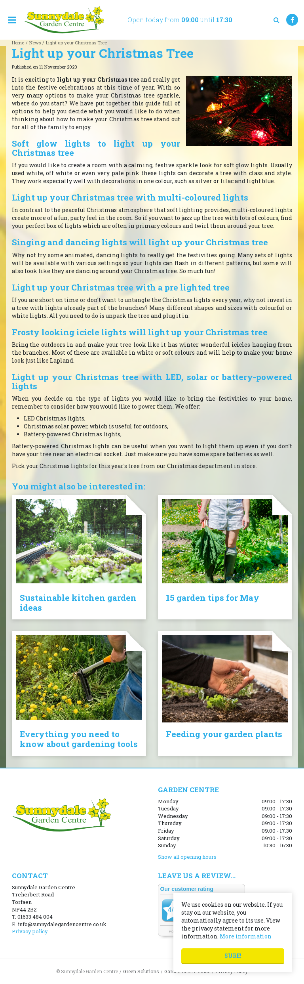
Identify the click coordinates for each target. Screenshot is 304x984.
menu (12, 20)
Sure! (232, 955)
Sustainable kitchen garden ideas (78, 602)
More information (246, 936)
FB (292, 20)
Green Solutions (141, 971)
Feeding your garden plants (224, 733)
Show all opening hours (187, 856)
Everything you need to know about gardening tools (79, 738)
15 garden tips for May (212, 597)
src (276, 20)
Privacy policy (30, 931)
